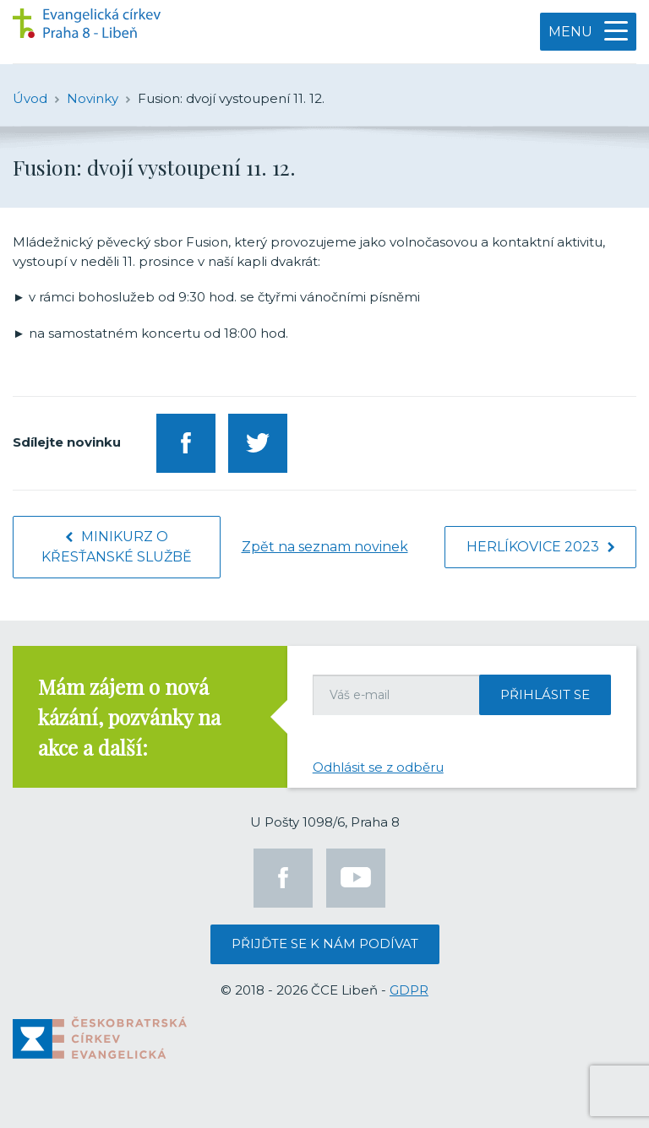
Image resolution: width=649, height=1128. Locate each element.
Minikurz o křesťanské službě (116, 547)
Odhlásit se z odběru (378, 767)
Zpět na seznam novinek (325, 547)
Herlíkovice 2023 (540, 547)
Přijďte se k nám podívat (325, 943)
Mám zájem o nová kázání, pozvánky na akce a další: (129, 717)
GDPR (409, 990)
